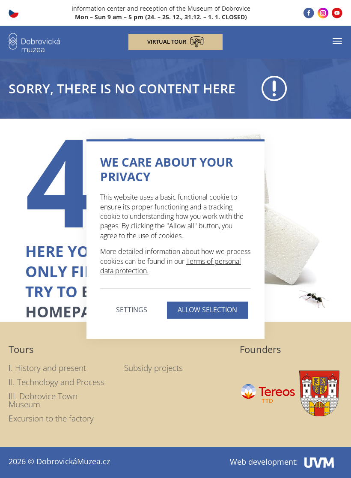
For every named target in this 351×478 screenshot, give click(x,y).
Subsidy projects (153, 367)
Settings (131, 310)
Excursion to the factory (51, 418)
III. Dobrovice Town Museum (43, 400)
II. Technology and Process (56, 382)
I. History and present (47, 367)
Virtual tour (175, 42)
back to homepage (85, 301)
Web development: (282, 462)
